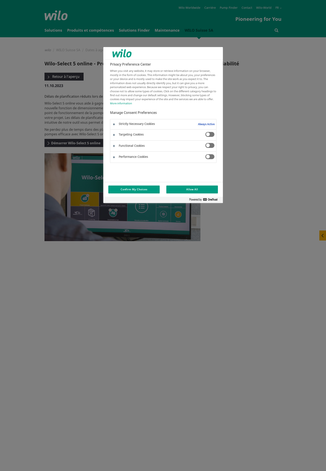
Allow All (192, 189)
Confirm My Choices (134, 189)
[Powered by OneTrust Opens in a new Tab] (205, 200)
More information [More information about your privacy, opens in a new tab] (121, 103)
